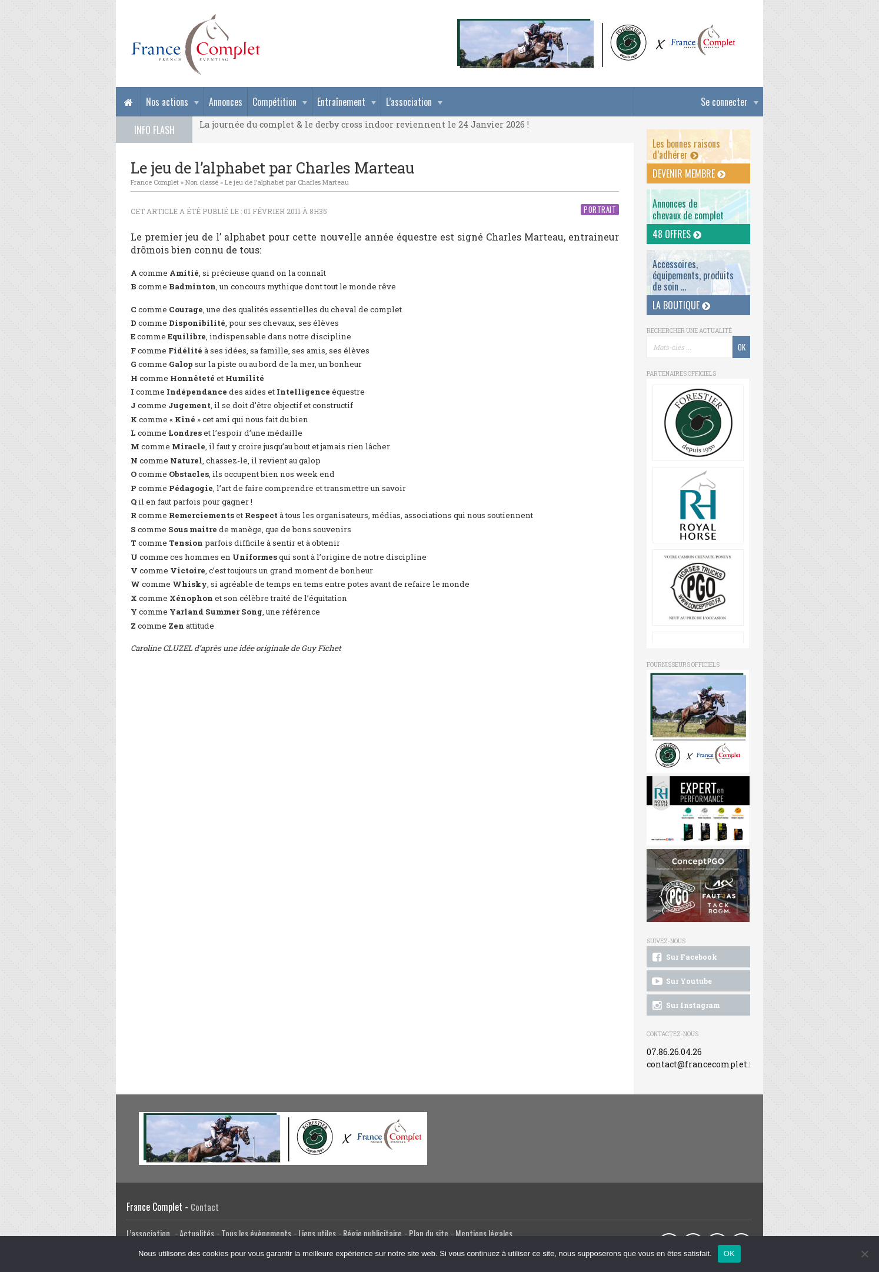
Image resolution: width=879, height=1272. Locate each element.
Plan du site (428, 1233)
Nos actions (167, 102)
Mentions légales (483, 1233)
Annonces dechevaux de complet (688, 209)
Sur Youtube (681, 981)
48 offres (676, 234)
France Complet (155, 182)
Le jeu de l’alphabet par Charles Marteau (287, 182)
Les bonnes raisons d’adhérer (686, 149)
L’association (409, 102)
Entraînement (341, 102)
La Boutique (681, 305)
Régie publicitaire (372, 1233)
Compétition (274, 102)
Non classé (201, 182)
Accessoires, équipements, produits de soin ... (693, 275)
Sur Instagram (685, 1005)
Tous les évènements (256, 1233)
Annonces (225, 102)
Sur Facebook (683, 957)
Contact (205, 1207)
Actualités (196, 1233)
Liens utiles (317, 1233)
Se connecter (724, 102)
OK (729, 1253)
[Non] (864, 1254)
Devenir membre (688, 173)
